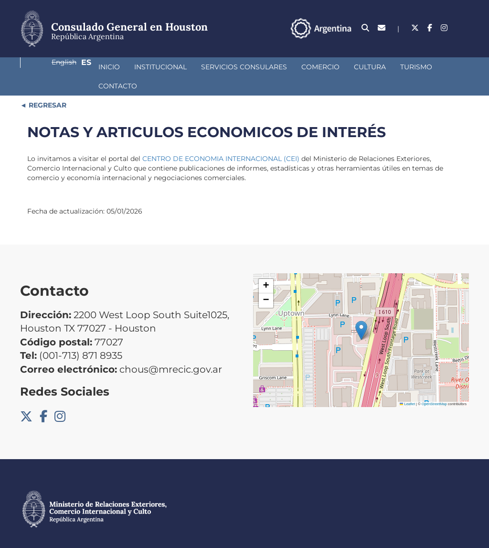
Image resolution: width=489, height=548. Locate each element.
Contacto (402, 74)
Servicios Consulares (180, 74)
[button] (361, 319)
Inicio (45, 74)
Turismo (352, 74)
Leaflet (407, 392)
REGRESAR (46, 93)
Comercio (256, 74)
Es (464, 32)
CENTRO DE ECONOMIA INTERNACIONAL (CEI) (220, 147)
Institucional (96, 74)
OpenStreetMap (434, 392)
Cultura (306, 74)
